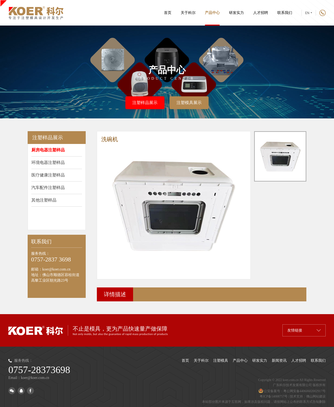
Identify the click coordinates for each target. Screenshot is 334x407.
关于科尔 (188, 13)
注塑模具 (220, 360)
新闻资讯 (279, 360)
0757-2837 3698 (51, 259)
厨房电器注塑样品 (48, 150)
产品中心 (212, 18)
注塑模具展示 (189, 102)
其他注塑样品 (43, 200)
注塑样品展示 (144, 102)
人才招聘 (260, 13)
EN (308, 13)
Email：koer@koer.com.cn (28, 378)
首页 (167, 13)
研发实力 (236, 13)
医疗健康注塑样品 (48, 175)
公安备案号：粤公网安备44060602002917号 (292, 391)
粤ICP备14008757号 (274, 396)
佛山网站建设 (316, 396)
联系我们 (284, 13)
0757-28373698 (39, 370)
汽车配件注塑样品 (48, 187)
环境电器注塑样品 (48, 162)
